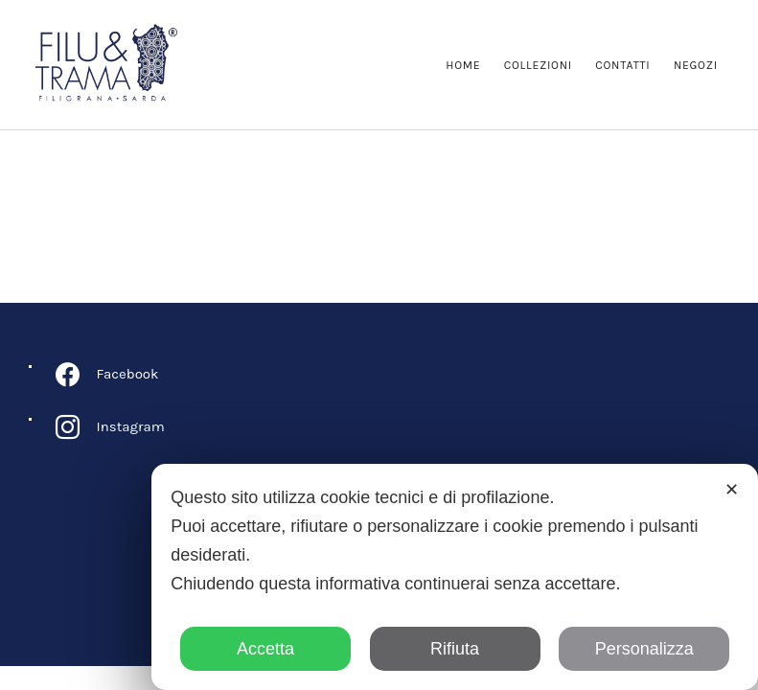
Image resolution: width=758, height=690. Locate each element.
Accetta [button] (265, 648)
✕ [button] (731, 489)
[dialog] (454, 577)
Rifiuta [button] (454, 648)
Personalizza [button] (644, 648)
